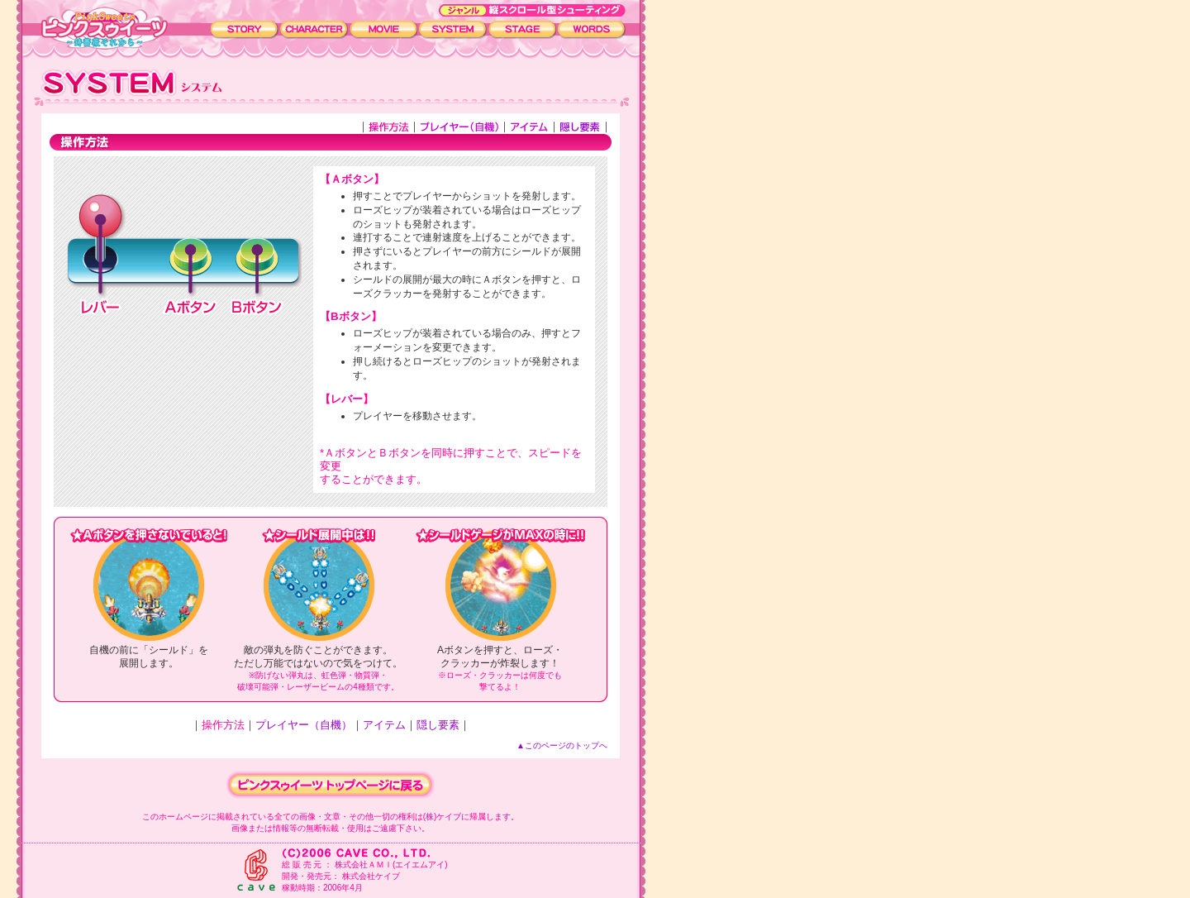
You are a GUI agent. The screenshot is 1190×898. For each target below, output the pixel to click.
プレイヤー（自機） (303, 725)
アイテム (384, 725)
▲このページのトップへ (561, 745)
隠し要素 (437, 725)
